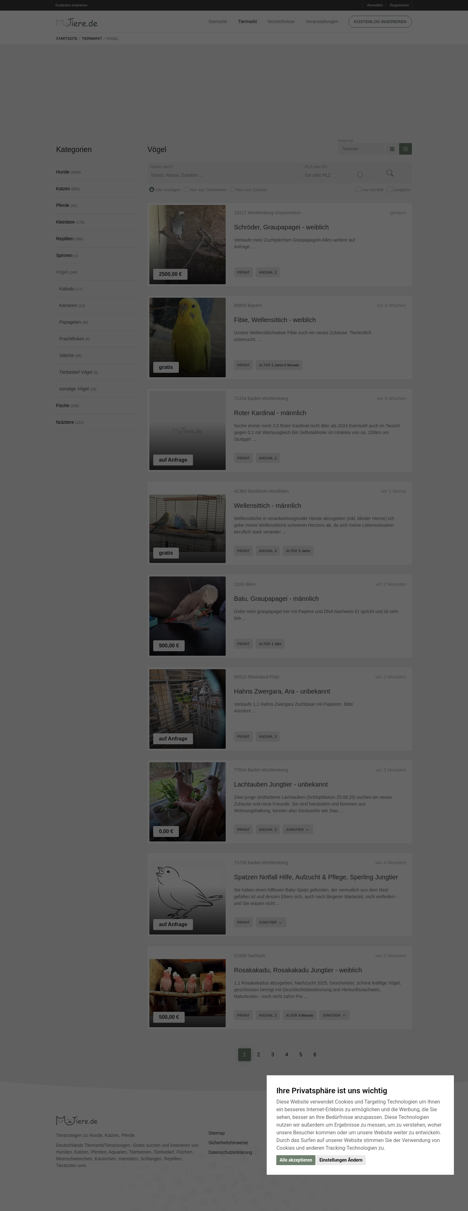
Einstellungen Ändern (340, 1160)
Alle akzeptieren (296, 1160)
